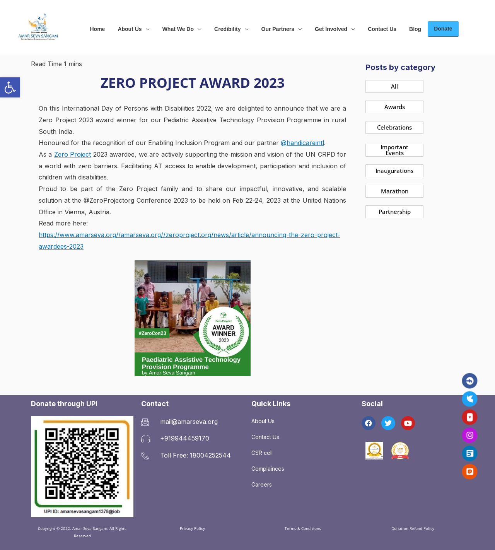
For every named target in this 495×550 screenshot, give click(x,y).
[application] (143, 27)
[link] (10, 87)
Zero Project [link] (72, 154)
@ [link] (302, 143)
